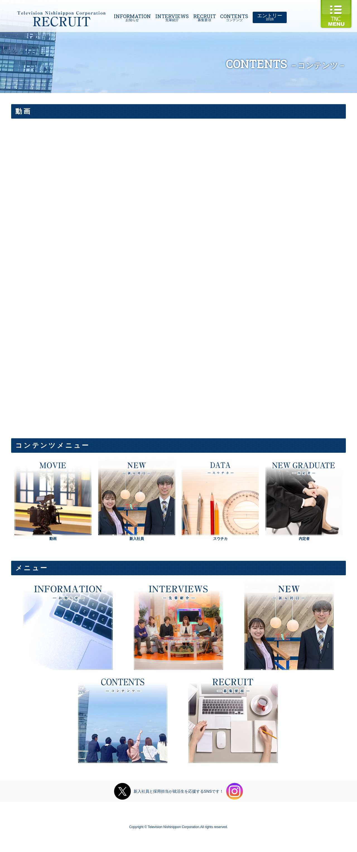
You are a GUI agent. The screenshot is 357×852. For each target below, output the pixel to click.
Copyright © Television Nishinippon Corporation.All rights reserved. (178, 827)
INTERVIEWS (172, 17)
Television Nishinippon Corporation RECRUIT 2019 (61, 18)
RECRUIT (204, 17)
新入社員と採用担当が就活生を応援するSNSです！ (179, 791)
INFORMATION (132, 17)
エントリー (269, 16)
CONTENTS (234, 17)
